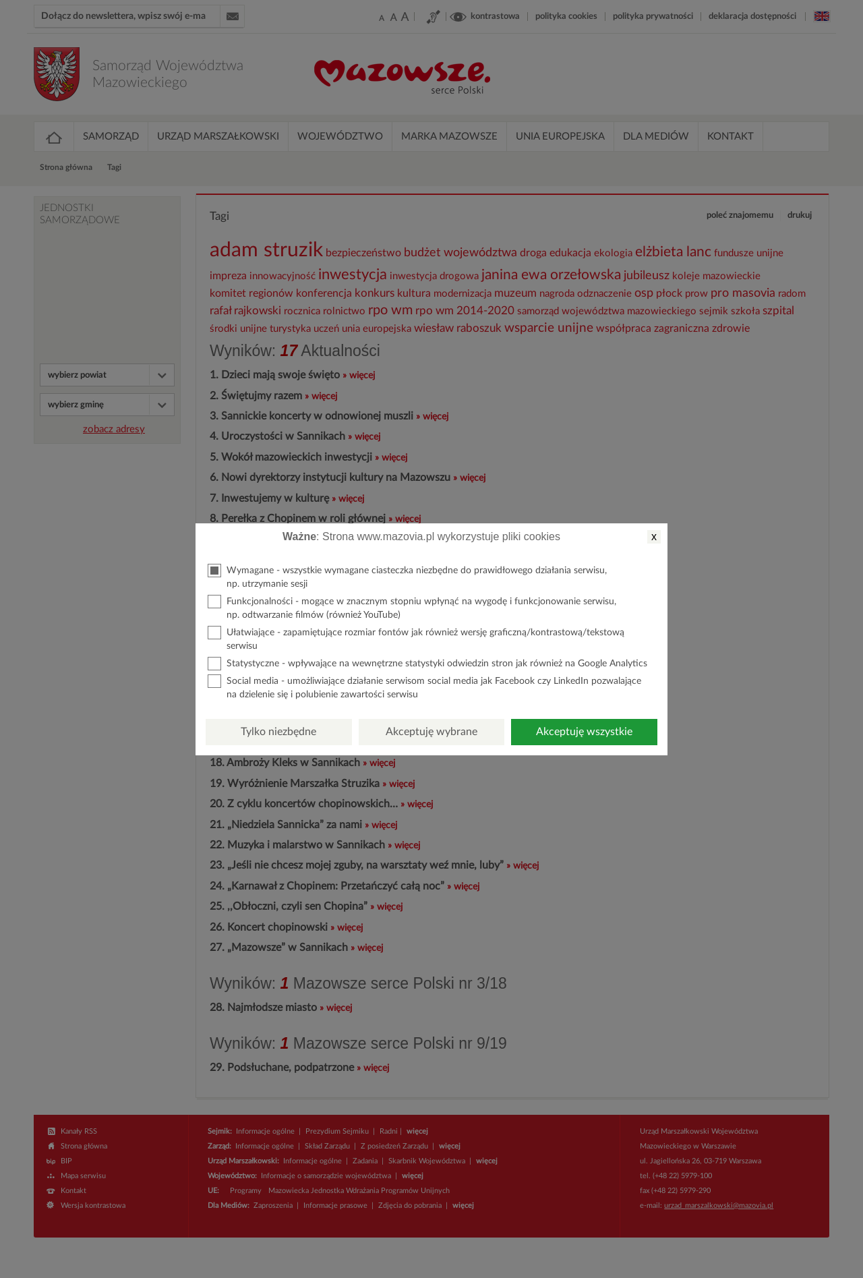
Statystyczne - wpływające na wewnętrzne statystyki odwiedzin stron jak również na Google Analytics (427, 663)
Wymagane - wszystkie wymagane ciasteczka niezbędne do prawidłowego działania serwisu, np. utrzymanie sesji (407, 576)
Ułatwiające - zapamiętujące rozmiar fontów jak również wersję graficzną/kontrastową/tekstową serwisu (416, 638)
